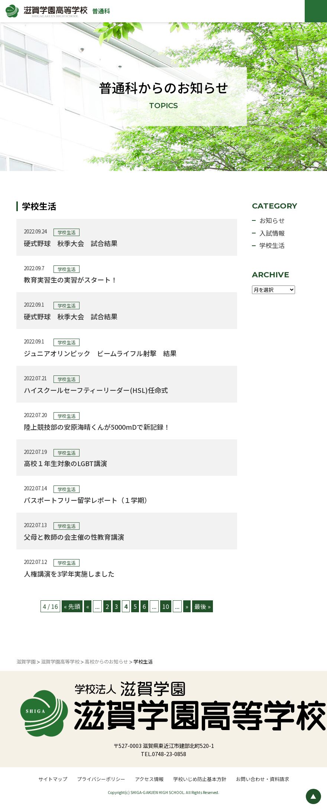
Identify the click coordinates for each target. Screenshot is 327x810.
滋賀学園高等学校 (60, 661)
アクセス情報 (149, 778)
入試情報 (272, 233)
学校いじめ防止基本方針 (199, 778)
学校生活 (272, 245)
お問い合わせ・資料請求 (262, 778)
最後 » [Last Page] (202, 606)
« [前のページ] (87, 606)
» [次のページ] (186, 606)
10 (165, 606)
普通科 (101, 10)
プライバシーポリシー (101, 778)
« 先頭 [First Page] (72, 606)
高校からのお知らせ (106, 661)
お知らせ (272, 220)
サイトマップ (52, 778)
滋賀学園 (26, 661)
